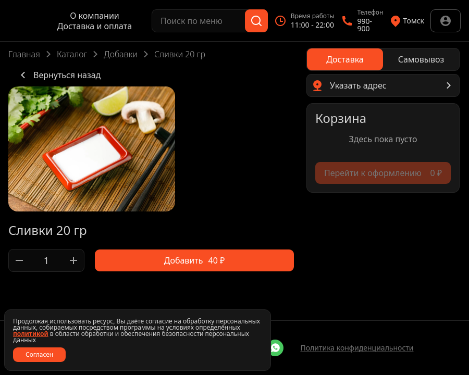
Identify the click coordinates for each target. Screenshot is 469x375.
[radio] (345, 59)
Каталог (72, 54)
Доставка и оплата (94, 26)
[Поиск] (256, 20)
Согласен (39, 354)
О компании (94, 15)
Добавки (121, 54)
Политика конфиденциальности (356, 348)
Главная (24, 54)
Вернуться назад (59, 75)
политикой (30, 333)
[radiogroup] (383, 59)
